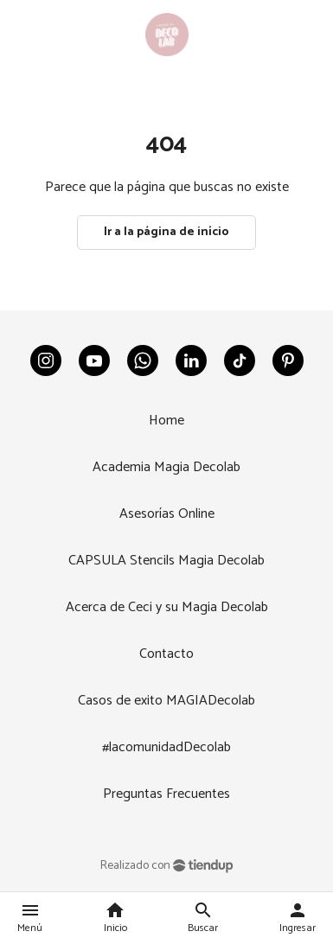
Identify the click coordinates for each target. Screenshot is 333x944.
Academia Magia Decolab (166, 467)
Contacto (166, 654)
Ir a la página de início (166, 232)
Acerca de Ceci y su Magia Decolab (167, 607)
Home (166, 420)
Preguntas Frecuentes (166, 794)
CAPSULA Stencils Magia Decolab (166, 560)
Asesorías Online (167, 514)
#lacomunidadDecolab (166, 747)
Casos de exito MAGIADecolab (166, 700)
